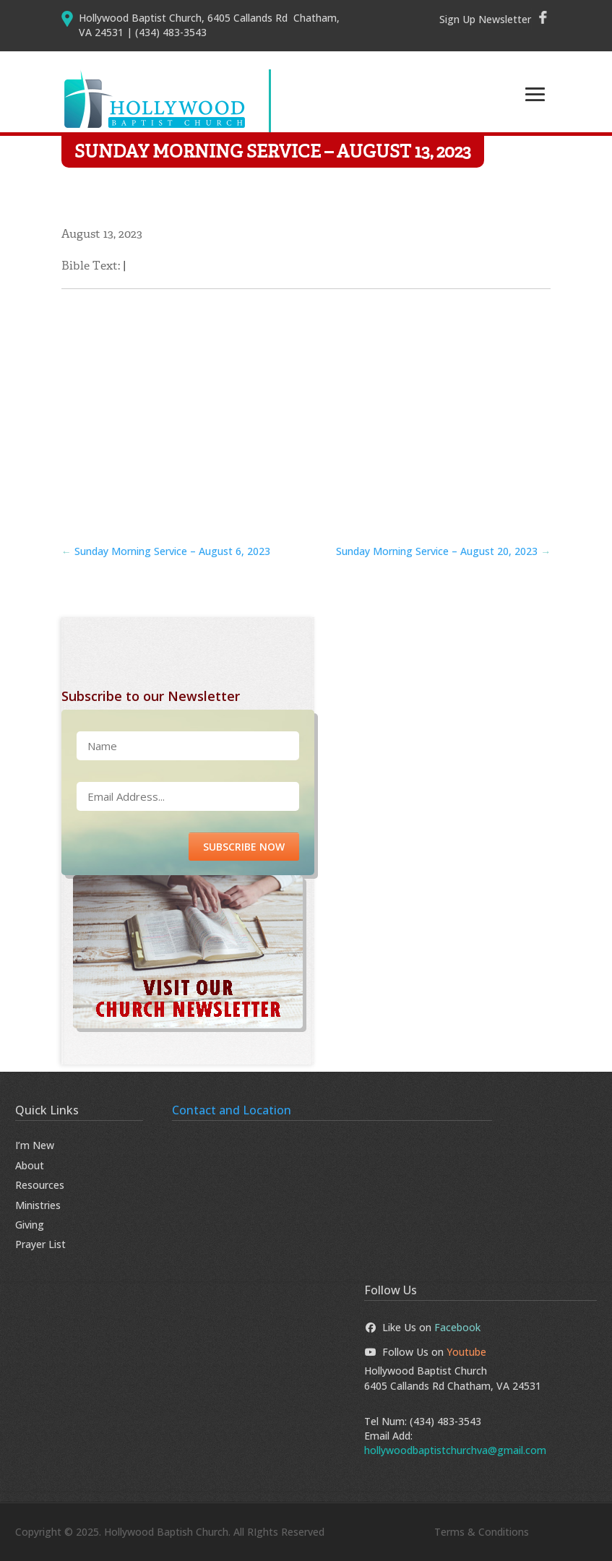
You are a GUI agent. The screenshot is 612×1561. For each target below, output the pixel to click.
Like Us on (422, 1327)
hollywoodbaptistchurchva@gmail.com (455, 1450)
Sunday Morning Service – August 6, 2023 (165, 551)
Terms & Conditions (481, 1532)
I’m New (34, 1145)
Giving (29, 1224)
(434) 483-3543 (445, 1421)
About (29, 1165)
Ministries (38, 1205)
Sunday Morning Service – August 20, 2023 (443, 551)
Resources (39, 1185)
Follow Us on (425, 1352)
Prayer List (40, 1244)
